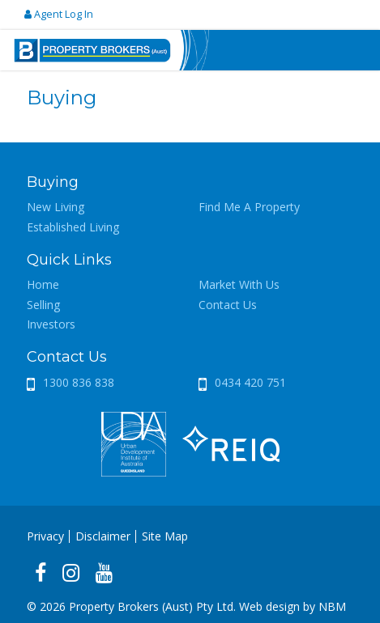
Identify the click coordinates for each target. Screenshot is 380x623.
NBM (332, 606)
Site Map (165, 536)
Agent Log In (58, 14)
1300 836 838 (78, 382)
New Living (55, 206)
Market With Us (239, 284)
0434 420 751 (250, 382)
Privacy (45, 536)
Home (43, 284)
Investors (51, 324)
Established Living (73, 227)
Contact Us (228, 304)
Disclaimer (102, 536)
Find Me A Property (249, 206)
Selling (43, 304)
